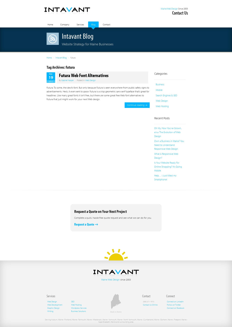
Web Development (54, 305)
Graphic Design (53, 308)
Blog (93, 24)
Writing (50, 311)
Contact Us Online (150, 305)
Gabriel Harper (67, 80)
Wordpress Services (79, 308)
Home (50, 24)
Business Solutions (78, 311)
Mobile (159, 89)
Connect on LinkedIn (175, 301)
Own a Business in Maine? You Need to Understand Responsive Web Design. (169, 144)
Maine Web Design (169, 8)
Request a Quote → (86, 224)
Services (80, 24)
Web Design (90, 80)
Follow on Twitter (174, 305)
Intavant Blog (61, 57)
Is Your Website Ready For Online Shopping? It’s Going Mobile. (168, 166)
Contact (106, 24)
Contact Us (180, 13)
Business (160, 84)
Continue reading (137, 105)
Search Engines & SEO (166, 95)
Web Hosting (162, 106)
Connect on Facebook (175, 308)
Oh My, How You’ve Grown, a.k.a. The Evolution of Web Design (167, 132)
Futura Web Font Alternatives (83, 75)
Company (64, 24)
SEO (72, 301)
